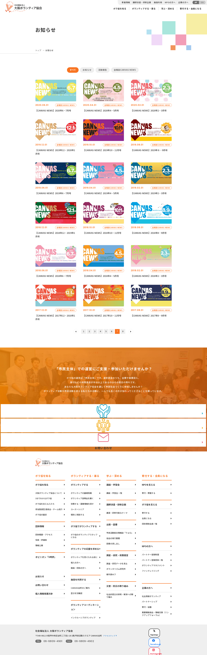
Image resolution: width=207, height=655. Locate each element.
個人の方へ (75, 561)
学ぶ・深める (167, 8)
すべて (73, 69)
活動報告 (102, 69)
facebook (162, 636)
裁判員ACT (111, 573)
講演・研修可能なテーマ (116, 511)
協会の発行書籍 (113, 537)
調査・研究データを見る (116, 562)
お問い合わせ (41, 583)
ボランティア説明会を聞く (82, 497)
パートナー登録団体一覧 (152, 558)
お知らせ (87, 69)
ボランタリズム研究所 (116, 567)
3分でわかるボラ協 (43, 497)
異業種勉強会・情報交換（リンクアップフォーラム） (155, 612)
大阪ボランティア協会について (48, 491)
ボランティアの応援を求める (85, 547)
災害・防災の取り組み (117, 584)
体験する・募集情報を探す (82, 502)
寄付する (146, 511)
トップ (38, 50)
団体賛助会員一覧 (149, 522)
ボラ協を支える (149, 503)
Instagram (162, 643)
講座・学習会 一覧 (114, 491)
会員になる (146, 517)
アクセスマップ (109, 634)
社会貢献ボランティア (151, 594)
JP (195, 2)
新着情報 (126, 2)
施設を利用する (78, 578)
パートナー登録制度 (150, 553)
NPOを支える (148, 483)
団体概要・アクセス (43, 533)
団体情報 (39, 524)
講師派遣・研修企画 (142, 2)
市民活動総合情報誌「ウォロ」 (119, 531)
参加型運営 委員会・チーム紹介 (48, 508)
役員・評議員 (41, 538)
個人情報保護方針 (44, 592)
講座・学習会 (113, 483)
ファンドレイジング (150, 569)
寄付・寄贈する (148, 491)
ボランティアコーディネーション (85, 605)
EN (202, 2)
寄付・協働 (146, 605)
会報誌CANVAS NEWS (125, 69)
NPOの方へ (170, 2)
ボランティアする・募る (144, 8)
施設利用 (158, 2)
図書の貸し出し (113, 542)
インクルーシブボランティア (83, 616)
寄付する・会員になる (191, 8)
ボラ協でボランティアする (84, 524)
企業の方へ (183, 2)
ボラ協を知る (119, 8)
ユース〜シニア (77, 508)
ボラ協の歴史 (41, 513)
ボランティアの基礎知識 (81, 491)
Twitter (161, 629)
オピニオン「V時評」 (45, 555)
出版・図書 (111, 523)
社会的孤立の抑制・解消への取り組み (119, 594)
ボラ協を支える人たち (44, 502)
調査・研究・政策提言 (117, 553)
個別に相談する (77, 513)
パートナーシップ (149, 600)
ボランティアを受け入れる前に (84, 555)
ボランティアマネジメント (153, 564)
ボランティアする (79, 483)
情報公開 (39, 544)
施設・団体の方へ (78, 566)
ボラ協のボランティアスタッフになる (84, 534)
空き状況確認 (76, 591)
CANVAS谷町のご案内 (80, 586)
